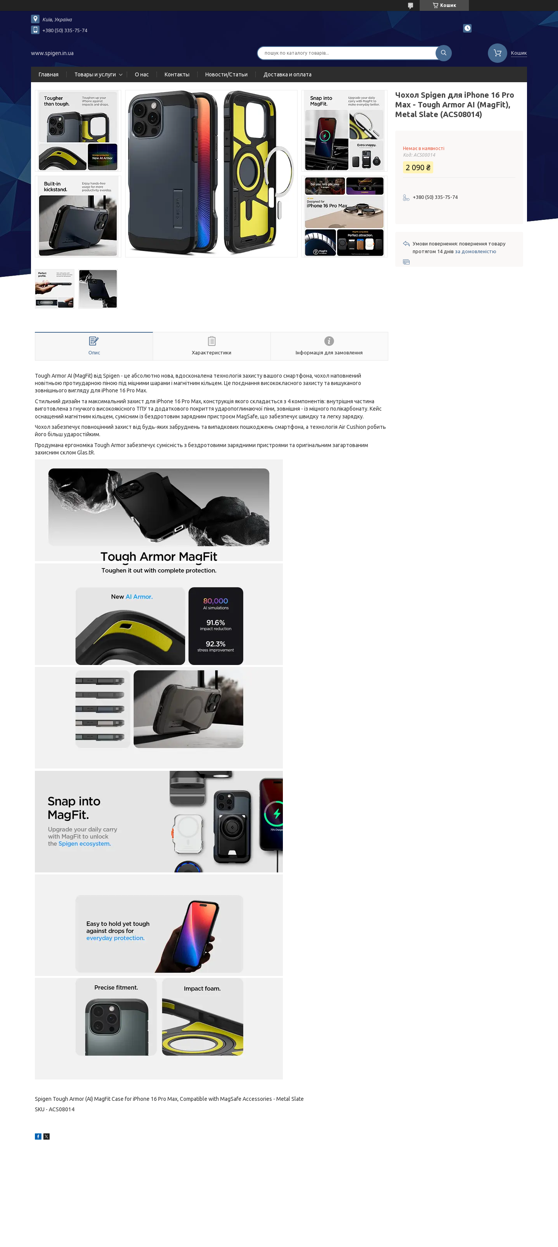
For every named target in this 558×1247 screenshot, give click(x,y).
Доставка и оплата (288, 74)
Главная (49, 74)
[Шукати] (444, 53)
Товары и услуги (95, 74)
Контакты (177, 74)
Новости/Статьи (226, 74)
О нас (142, 74)
